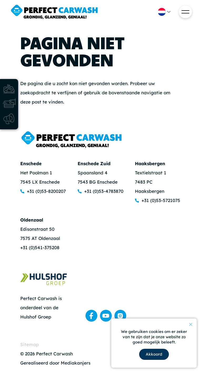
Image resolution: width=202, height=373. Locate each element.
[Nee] (190, 324)
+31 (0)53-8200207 (46, 191)
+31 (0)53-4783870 (103, 191)
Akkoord (154, 354)
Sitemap (29, 344)
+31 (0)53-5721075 (161, 200)
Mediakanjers (75, 363)
